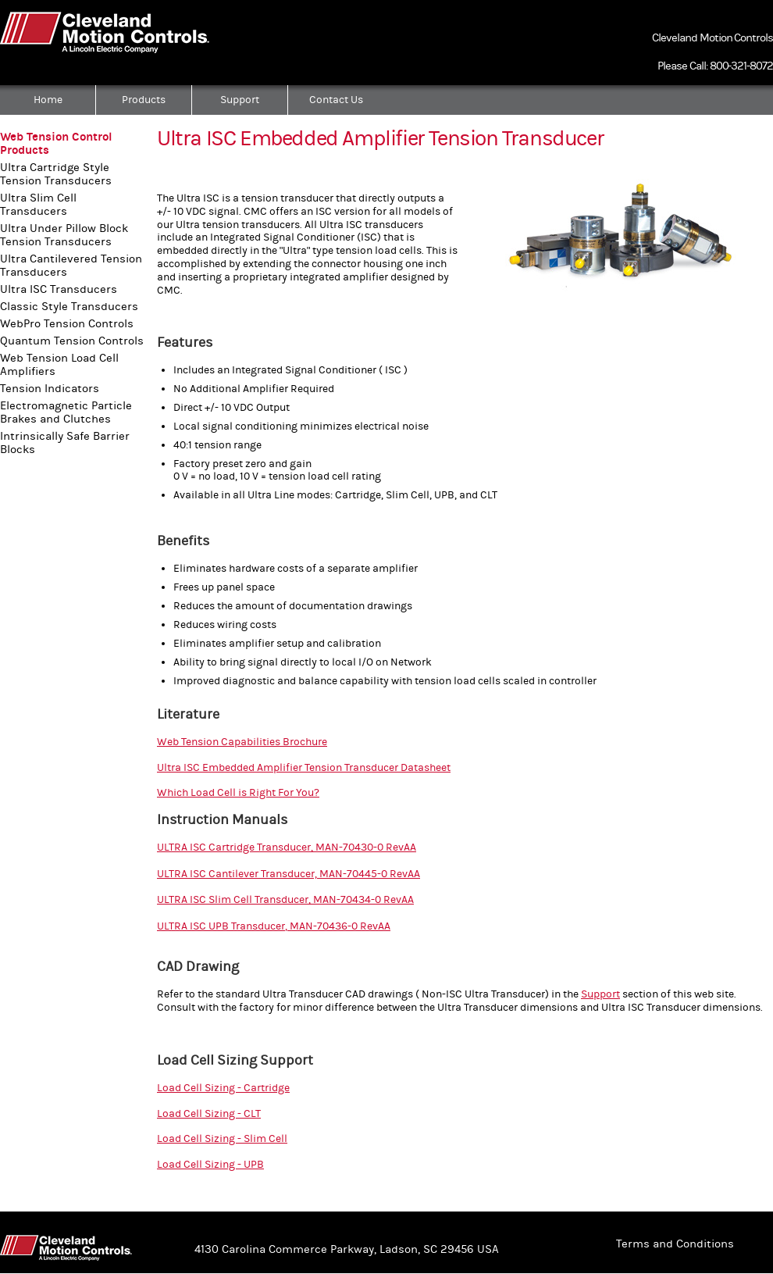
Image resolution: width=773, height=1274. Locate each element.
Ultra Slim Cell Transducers (38, 204)
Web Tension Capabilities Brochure (242, 742)
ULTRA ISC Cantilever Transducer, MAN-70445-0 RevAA (288, 874)
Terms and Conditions (675, 1244)
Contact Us (336, 100)
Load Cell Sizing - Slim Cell (222, 1139)
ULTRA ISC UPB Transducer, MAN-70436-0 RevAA (273, 926)
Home (48, 100)
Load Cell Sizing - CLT (209, 1114)
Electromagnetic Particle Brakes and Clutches (66, 412)
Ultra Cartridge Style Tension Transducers (56, 174)
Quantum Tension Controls (72, 341)
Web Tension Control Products (56, 143)
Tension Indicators (49, 388)
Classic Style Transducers (69, 306)
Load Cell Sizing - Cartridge (223, 1088)
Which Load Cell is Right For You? (238, 793)
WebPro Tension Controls (67, 323)
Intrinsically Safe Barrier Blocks (65, 443)
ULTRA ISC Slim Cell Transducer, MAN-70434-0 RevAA (285, 900)
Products (144, 100)
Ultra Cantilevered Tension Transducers (71, 265)
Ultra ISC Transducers (58, 289)
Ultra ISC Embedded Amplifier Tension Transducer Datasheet (304, 768)
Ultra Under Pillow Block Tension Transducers (64, 235)
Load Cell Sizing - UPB (210, 1164)
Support (239, 100)
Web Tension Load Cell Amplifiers (59, 365)
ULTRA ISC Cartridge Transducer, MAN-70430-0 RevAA (286, 847)
